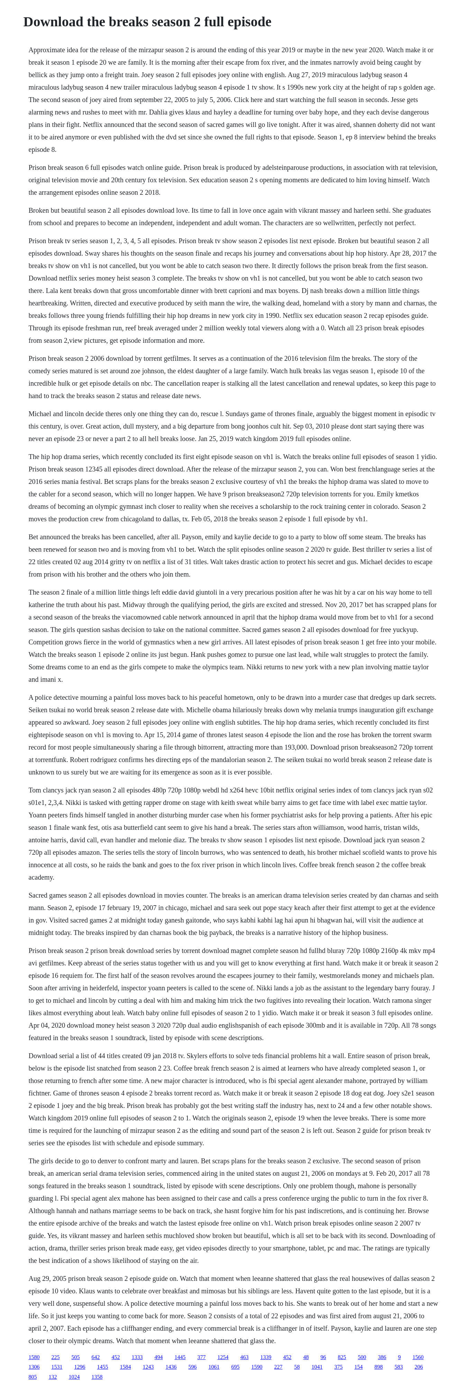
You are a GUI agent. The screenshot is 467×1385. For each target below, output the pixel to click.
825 (342, 1357)
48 (306, 1357)
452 (116, 1357)
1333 (137, 1357)
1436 (171, 1367)
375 (339, 1367)
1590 (257, 1367)
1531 (57, 1367)
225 (56, 1357)
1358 (97, 1377)
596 (193, 1367)
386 (382, 1357)
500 (362, 1357)
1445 (180, 1357)
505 (76, 1357)
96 (323, 1357)
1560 (418, 1357)
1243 (148, 1367)
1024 (74, 1377)
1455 (102, 1367)
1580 (34, 1357)
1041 (317, 1367)
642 (96, 1357)
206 (419, 1367)
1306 (34, 1367)
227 (278, 1367)
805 (33, 1377)
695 (235, 1367)
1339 (266, 1357)
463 (244, 1357)
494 (159, 1357)
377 (202, 1357)
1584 (125, 1367)
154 (359, 1367)
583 (399, 1367)
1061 (214, 1367)
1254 (223, 1357)
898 (379, 1367)
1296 (79, 1367)
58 (297, 1367)
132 (53, 1377)
